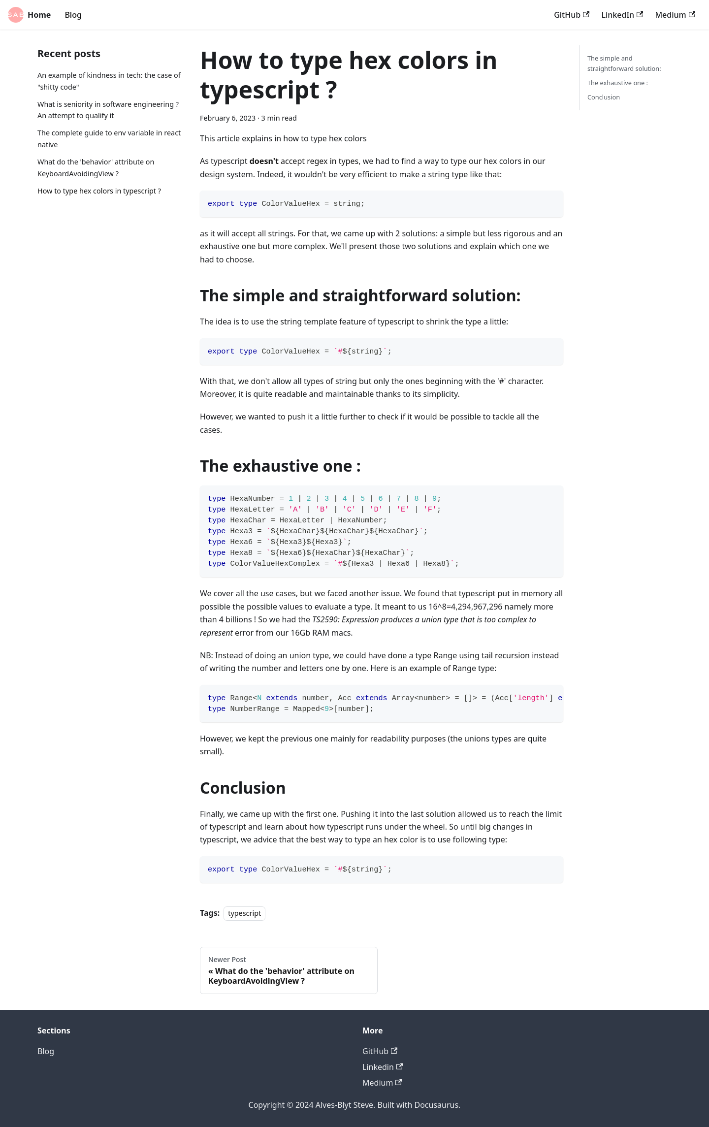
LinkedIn (622, 14)
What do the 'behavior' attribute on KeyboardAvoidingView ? (95, 167)
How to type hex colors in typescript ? (99, 190)
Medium (675, 14)
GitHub (571, 14)
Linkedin (382, 1067)
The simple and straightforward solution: (624, 63)
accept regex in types (304, 161)
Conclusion (603, 97)
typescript (244, 913)
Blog (72, 14)
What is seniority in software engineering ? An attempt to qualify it (108, 110)
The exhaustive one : (617, 82)
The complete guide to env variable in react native (109, 138)
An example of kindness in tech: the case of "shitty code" (109, 81)
